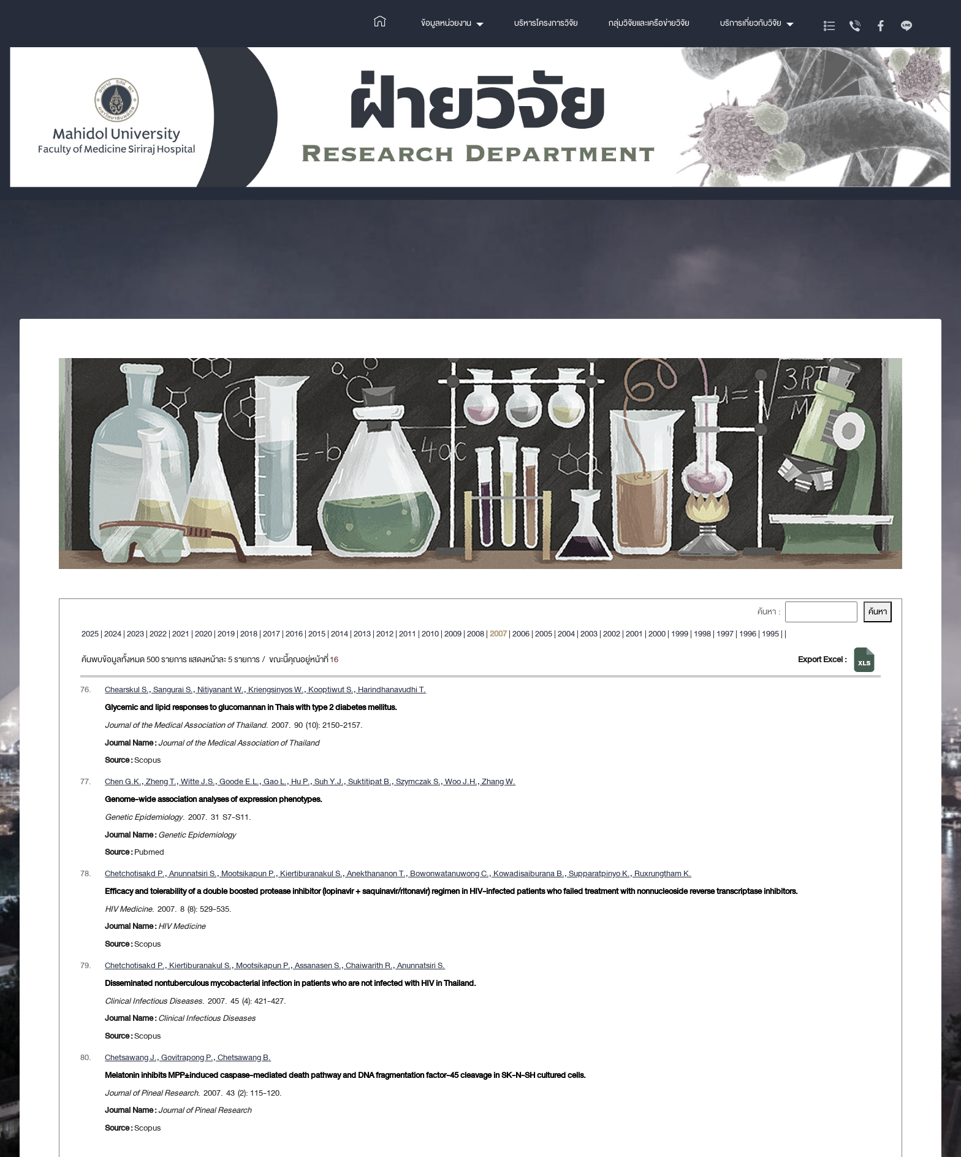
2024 (112, 634)
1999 (679, 634)
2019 (226, 634)
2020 (203, 634)
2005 (543, 634)
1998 (702, 634)
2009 (453, 634)
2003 (589, 634)
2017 (271, 634)
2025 (90, 634)
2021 (180, 634)
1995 (770, 634)
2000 (657, 634)
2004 (566, 634)
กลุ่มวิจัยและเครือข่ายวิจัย (649, 23)
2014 (339, 634)
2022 (158, 634)
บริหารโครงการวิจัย (546, 23)
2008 (475, 634)
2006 (521, 634)
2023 (135, 634)
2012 (384, 634)
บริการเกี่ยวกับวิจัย (750, 23)
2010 (430, 634)
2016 (294, 634)
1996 (747, 634)
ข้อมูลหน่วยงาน (446, 23)
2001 (634, 634)
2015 (316, 634)
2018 (248, 634)
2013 (362, 634)
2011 (407, 634)
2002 (611, 634)
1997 (725, 634)
